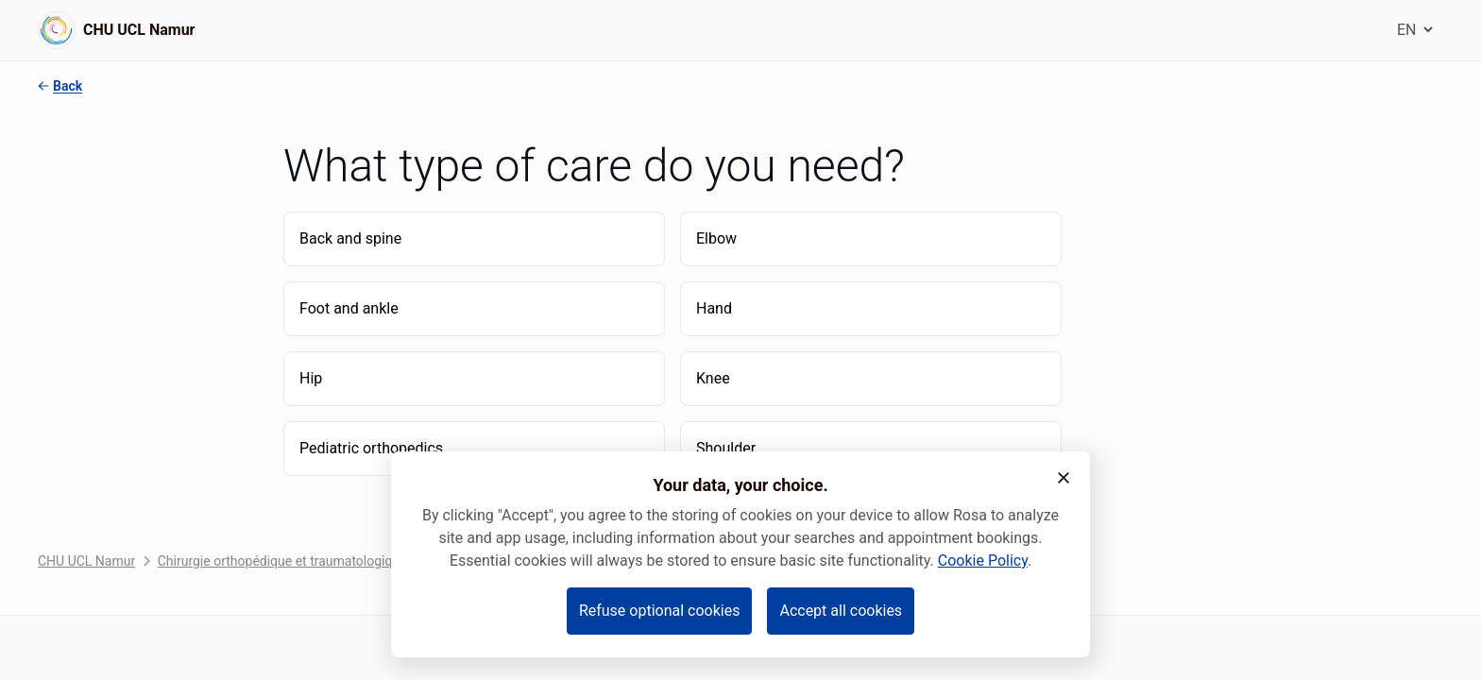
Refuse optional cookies (659, 611)
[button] (1063, 478)
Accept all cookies (840, 611)
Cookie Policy (983, 561)
